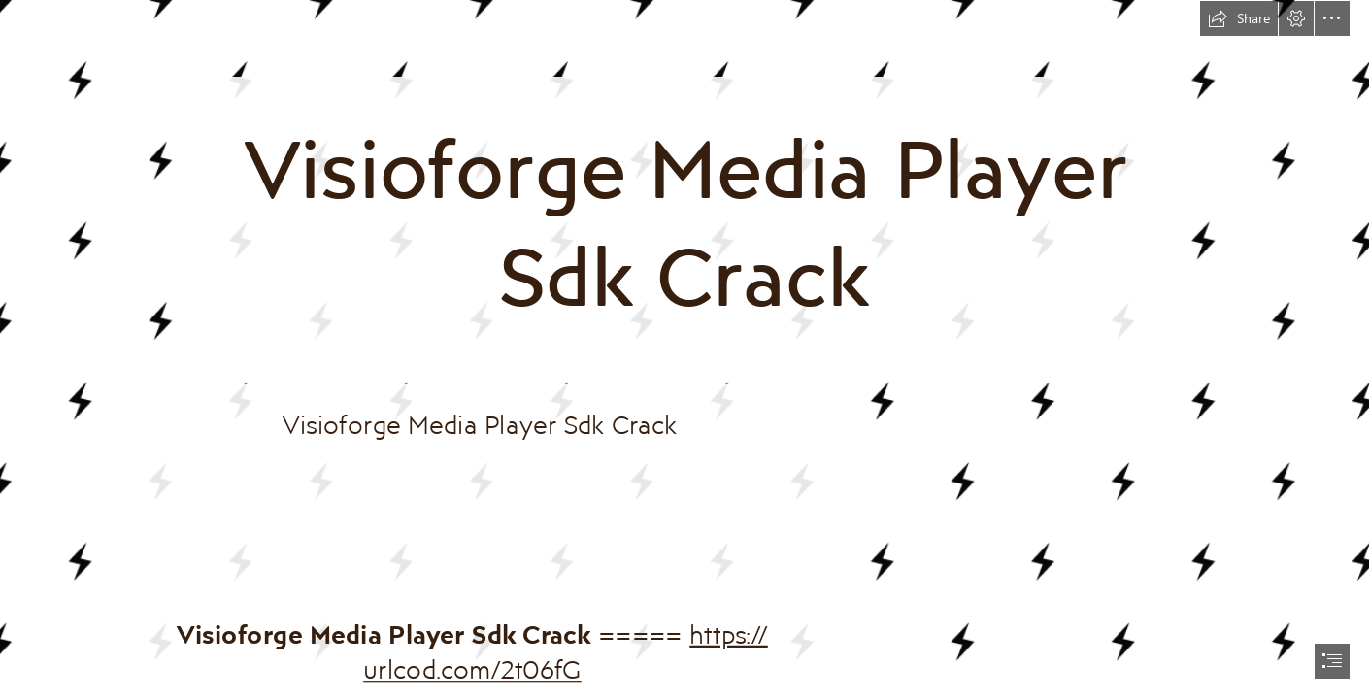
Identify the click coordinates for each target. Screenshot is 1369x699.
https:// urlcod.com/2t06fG (566, 651)
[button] (1239, 18)
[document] (684, 349)
